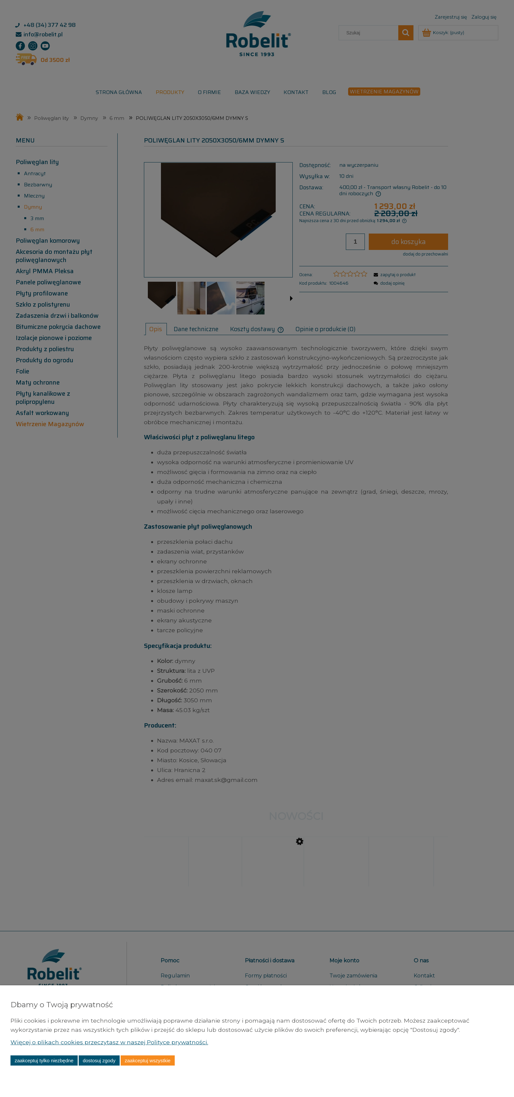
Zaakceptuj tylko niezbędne (44, 1060)
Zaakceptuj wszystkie (147, 1060)
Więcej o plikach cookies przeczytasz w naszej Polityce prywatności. (108, 1042)
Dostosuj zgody (99, 1060)
